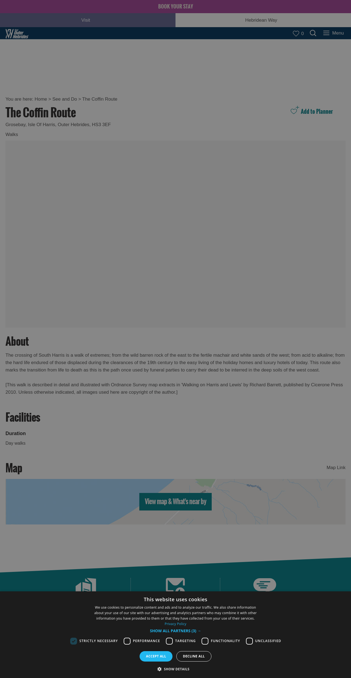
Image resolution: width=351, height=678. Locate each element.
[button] (175, 631)
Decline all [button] (194, 656)
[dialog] (175, 634)
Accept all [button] (156, 656)
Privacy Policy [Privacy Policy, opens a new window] (175, 624)
